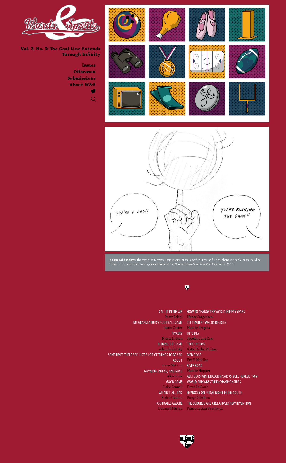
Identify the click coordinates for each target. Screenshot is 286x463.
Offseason (84, 72)
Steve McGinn (143, 359)
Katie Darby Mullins (201, 346)
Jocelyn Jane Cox (199, 335)
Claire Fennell (172, 384)
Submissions (81, 78)
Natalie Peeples (206, 325)
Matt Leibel (170, 314)
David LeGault (225, 381)
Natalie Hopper (198, 368)
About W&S (82, 85)
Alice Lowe (163, 373)
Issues (88, 65)
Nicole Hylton (172, 335)
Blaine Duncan (170, 395)
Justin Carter (157, 325)
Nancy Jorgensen (216, 314)
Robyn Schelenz (214, 395)
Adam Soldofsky (170, 346)
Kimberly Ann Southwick (219, 406)
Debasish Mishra (169, 406)
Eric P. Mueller (197, 357)
